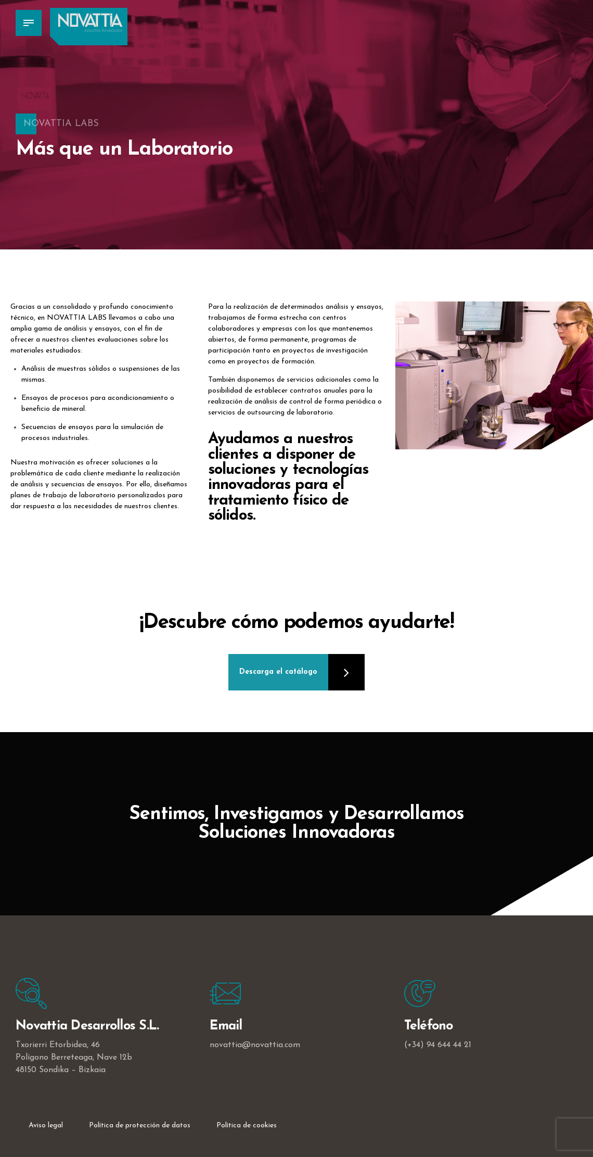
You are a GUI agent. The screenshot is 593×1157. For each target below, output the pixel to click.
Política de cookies (246, 1125)
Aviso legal (46, 1125)
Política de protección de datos (139, 1125)
